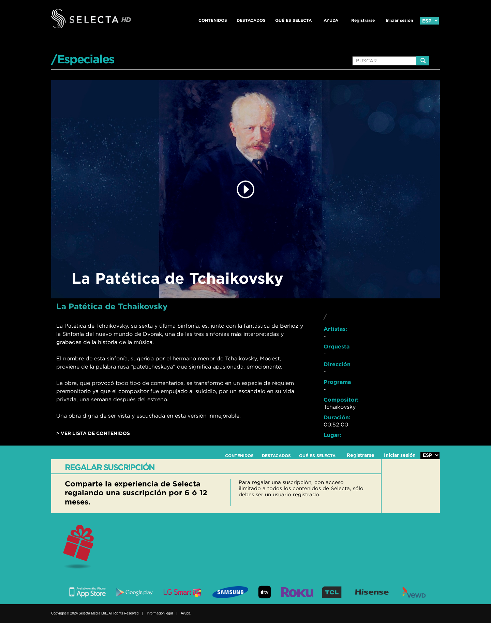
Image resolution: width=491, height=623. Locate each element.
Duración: (337, 417)
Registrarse (363, 20)
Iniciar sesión (399, 20)
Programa (337, 382)
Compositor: (341, 399)
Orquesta (336, 346)
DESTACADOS (251, 20)
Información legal (160, 613)
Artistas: (335, 329)
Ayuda (331, 20)
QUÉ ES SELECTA (293, 20)
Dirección (337, 364)
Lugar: (332, 435)
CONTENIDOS (212, 20)
